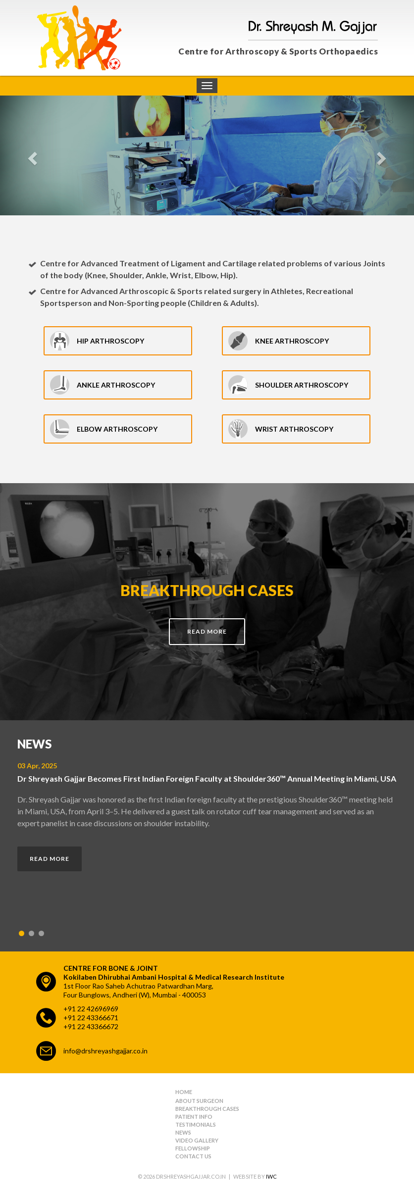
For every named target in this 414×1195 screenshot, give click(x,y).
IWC (271, 1176)
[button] (31, 155)
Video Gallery (196, 1140)
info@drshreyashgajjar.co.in (105, 1050)
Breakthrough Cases (207, 1108)
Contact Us (193, 1156)
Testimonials (195, 1124)
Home (183, 1092)
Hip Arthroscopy (110, 341)
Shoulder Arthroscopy (301, 385)
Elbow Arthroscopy (117, 429)
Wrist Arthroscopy (294, 429)
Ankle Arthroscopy (116, 385)
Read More (207, 631)
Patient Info (193, 1116)
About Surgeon (199, 1100)
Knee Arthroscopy (292, 341)
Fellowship (192, 1148)
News (183, 1132)
